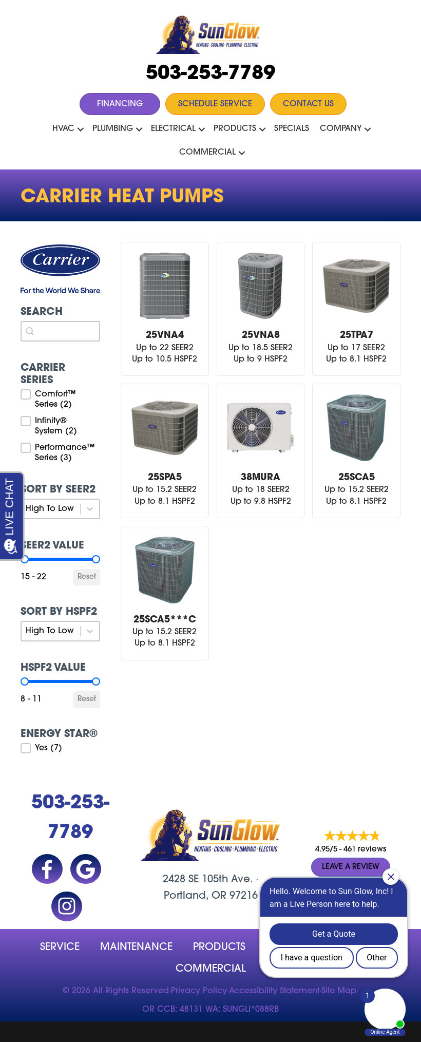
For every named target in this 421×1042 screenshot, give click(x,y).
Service (60, 947)
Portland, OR (195, 896)
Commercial (207, 152)
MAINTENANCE (136, 947)
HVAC (63, 129)
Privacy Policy (199, 991)
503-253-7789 (210, 74)
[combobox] (60, 331)
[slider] (96, 559)
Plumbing (112, 129)
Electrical (173, 129)
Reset (87, 577)
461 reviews (364, 850)
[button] (80, 129)
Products (235, 129)
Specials (291, 129)
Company (340, 129)
